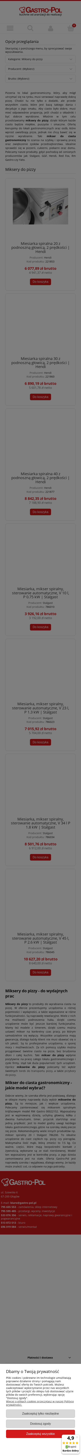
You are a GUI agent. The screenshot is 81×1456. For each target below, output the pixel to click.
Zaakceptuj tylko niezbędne (40, 1413)
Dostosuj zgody (40, 1423)
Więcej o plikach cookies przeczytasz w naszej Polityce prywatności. (40, 1403)
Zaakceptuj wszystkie (40, 1433)
